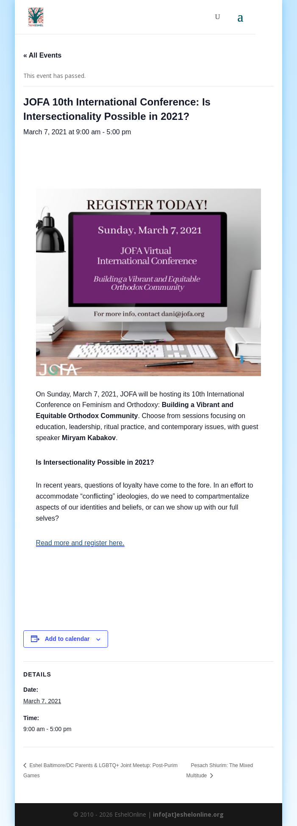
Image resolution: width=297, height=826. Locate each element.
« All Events (42, 55)
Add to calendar (67, 638)
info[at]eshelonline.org (188, 814)
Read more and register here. (80, 542)
